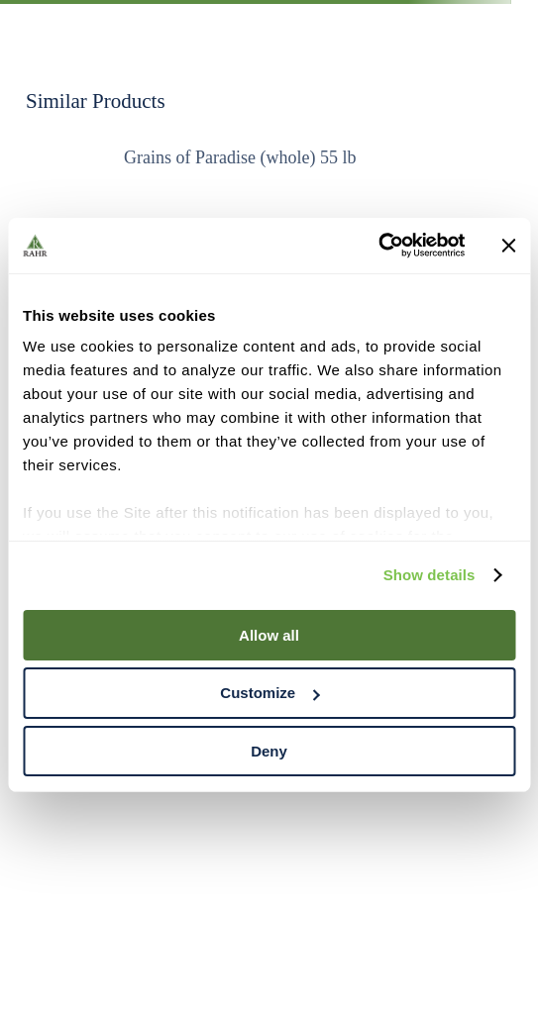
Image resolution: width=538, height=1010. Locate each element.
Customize (269, 692)
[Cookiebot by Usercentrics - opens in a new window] (378, 245)
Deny (269, 751)
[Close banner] (508, 245)
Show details (429, 574)
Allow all (269, 634)
